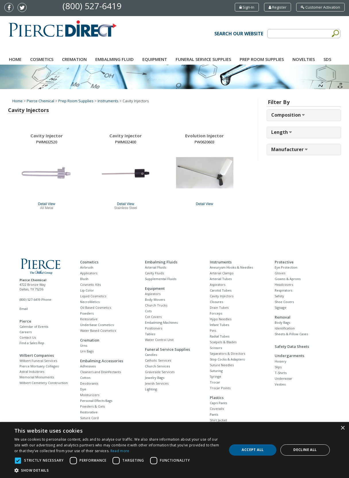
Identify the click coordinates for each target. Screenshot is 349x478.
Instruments (108, 100)
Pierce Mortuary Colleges (39, 366)
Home (15, 59)
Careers (26, 332)
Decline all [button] (305, 449)
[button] (117, 470)
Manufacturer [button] (288, 149)
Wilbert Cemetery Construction (44, 383)
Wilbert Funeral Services (38, 360)
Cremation (74, 59)
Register (277, 7)
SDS (327, 59)
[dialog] (174, 450)
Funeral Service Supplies (203, 59)
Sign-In (246, 7)
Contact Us (28, 337)
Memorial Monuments (37, 377)
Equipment (154, 59)
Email (24, 309)
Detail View (46, 204)
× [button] (342, 428)
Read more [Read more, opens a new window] (119, 450)
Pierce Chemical (40, 100)
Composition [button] (286, 115)
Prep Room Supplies (262, 59)
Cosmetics (41, 59)
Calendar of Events (34, 326)
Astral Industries (32, 371)
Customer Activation (320, 7)
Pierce (25, 321)
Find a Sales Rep (32, 343)
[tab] (304, 115)
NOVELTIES (303, 59)
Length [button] (280, 132)
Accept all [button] (252, 449)
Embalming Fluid (114, 59)
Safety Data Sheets (292, 346)
